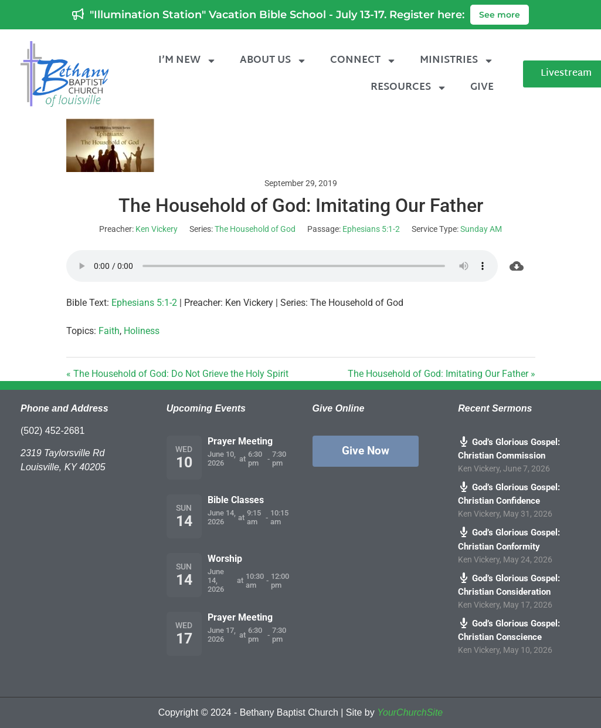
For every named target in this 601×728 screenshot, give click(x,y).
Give (482, 87)
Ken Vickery (156, 229)
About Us (273, 61)
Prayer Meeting (240, 441)
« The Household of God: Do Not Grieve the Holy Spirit (177, 373)
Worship (225, 558)
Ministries (457, 61)
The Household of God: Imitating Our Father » (441, 373)
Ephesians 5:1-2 (371, 229)
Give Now (365, 450)
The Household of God (255, 229)
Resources (409, 88)
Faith (109, 330)
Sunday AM (481, 229)
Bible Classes (236, 499)
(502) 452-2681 (52, 431)
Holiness (141, 330)
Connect (363, 61)
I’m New (187, 61)
